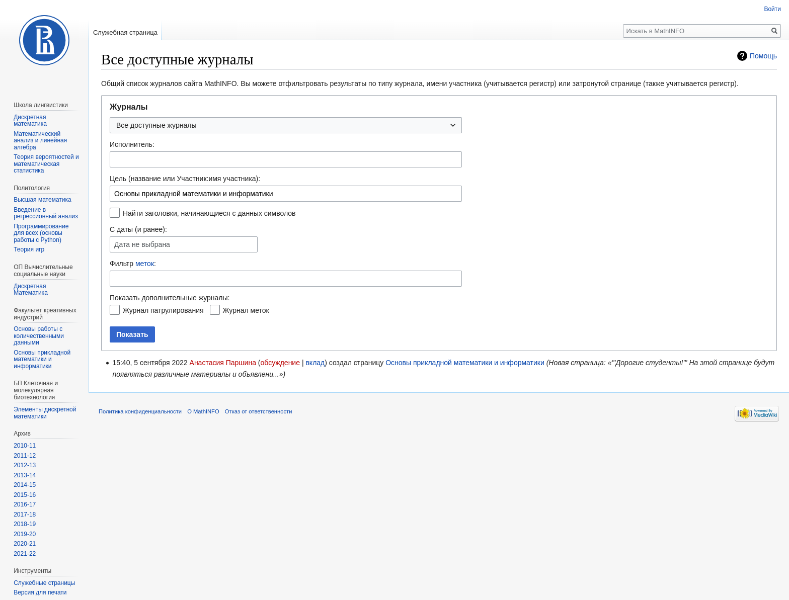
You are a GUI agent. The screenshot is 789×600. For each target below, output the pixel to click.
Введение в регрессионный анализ (46, 213)
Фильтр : (133, 264)
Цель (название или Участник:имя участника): (185, 179)
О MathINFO (203, 411)
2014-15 (25, 484)
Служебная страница (125, 32)
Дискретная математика (30, 121)
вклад (315, 363)
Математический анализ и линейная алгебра (40, 140)
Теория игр (29, 249)
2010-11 (25, 445)
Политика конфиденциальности (140, 411)
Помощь (763, 56)
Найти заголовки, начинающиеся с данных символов (209, 213)
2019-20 (25, 534)
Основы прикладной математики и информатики (464, 363)
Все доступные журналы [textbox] (156, 125)
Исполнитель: (132, 144)
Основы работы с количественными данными (39, 335)
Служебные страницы (44, 582)
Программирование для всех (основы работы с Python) (41, 233)
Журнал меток (246, 310)
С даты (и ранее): (138, 229)
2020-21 (25, 543)
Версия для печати (40, 592)
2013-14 (25, 475)
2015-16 (25, 494)
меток (144, 264)
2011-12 (25, 455)
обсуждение (280, 363)
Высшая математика (42, 199)
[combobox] (286, 125)
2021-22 (25, 553)
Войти (772, 9)
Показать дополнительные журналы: (169, 298)
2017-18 (25, 514)
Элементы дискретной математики (45, 413)
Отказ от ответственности (258, 411)
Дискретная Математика (31, 290)
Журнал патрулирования (163, 310)
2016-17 (25, 504)
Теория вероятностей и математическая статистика (46, 163)
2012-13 (25, 465)
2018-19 (25, 524)
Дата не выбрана (142, 244)
